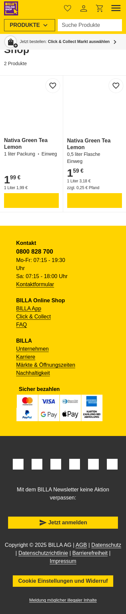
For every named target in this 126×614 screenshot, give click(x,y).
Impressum (63, 561)
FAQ (21, 324)
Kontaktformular (35, 284)
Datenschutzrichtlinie (43, 553)
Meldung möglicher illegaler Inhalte (63, 600)
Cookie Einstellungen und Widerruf (63, 581)
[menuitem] (29, 25)
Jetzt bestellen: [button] (65, 41)
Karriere (25, 357)
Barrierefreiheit (90, 553)
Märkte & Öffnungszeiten (45, 365)
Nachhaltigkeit (33, 373)
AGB (81, 545)
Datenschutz (106, 545)
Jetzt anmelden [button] (63, 523)
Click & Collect (33, 316)
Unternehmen (32, 349)
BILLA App (28, 308)
